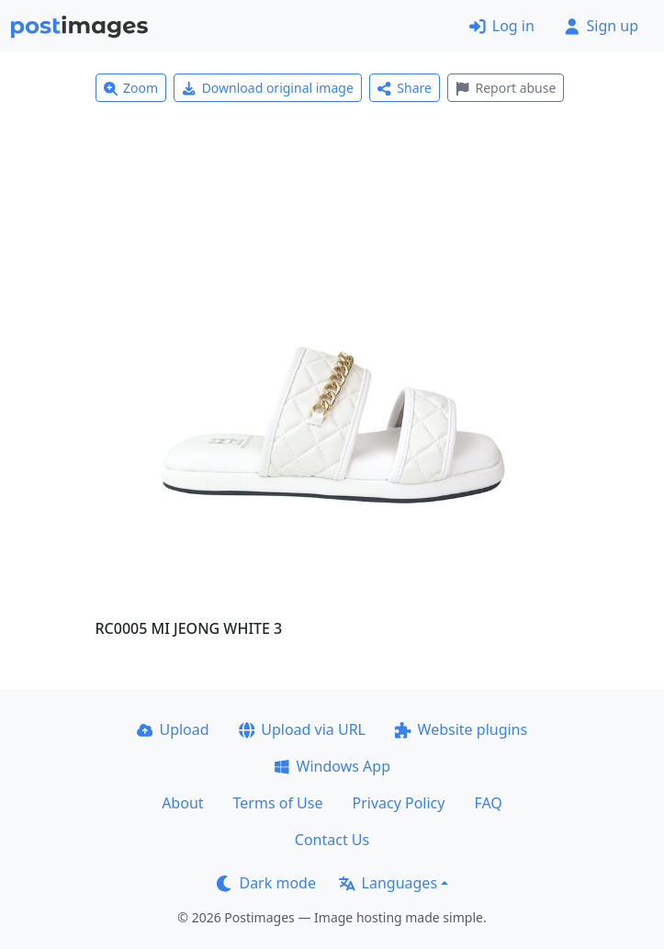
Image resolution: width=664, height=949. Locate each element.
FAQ (487, 803)
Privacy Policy (398, 803)
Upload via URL (302, 729)
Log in (502, 26)
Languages (388, 883)
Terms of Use (278, 803)
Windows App (332, 766)
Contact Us (332, 840)
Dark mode (266, 883)
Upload (173, 729)
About (182, 803)
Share (404, 87)
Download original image (268, 87)
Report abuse (506, 87)
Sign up (601, 26)
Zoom (131, 87)
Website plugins (461, 729)
